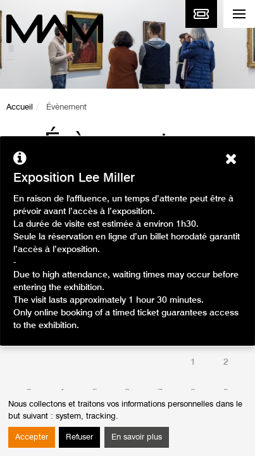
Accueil (19, 107)
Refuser (79, 437)
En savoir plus (136, 437)
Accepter (31, 437)
